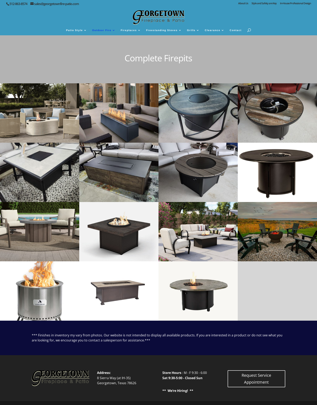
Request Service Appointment (256, 379)
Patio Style (74, 30)
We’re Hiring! (178, 390)
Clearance (212, 30)
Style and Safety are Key (264, 3)
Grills (191, 30)
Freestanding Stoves (162, 30)
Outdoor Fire (101, 30)
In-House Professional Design (295, 3)
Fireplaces (129, 30)
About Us (243, 3)
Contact (236, 30)
